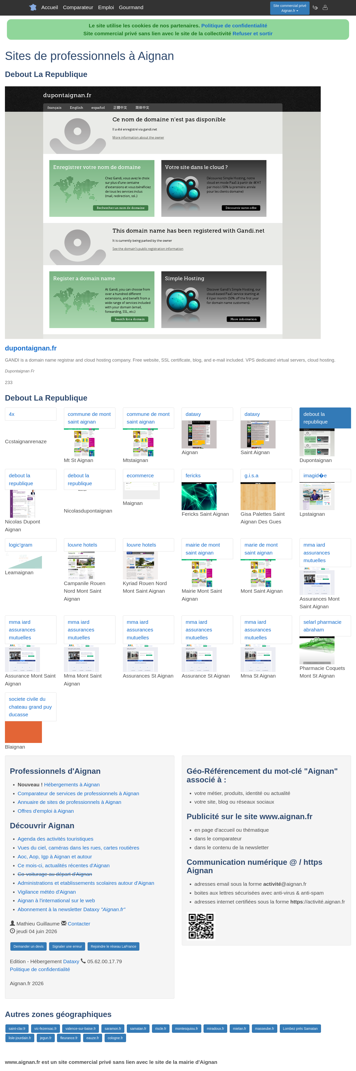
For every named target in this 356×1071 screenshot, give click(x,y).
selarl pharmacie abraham (322, 626)
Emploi (106, 7)
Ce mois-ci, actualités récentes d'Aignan (64, 865)
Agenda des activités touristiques (56, 839)
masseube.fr (264, 1029)
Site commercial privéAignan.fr (289, 8)
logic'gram (20, 545)
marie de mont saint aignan (261, 548)
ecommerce (140, 475)
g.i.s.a (251, 475)
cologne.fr (115, 1038)
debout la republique (315, 418)
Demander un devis (28, 946)
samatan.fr (138, 1029)
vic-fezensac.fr (45, 1029)
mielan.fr (239, 1029)
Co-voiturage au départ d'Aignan (55, 874)
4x (11, 414)
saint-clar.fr (17, 1029)
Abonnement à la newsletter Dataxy (71, 909)
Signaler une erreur (67, 946)
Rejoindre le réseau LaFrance (113, 946)
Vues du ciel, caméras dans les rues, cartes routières (78, 847)
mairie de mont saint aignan (203, 548)
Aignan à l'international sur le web (56, 900)
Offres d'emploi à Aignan (46, 811)
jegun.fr (46, 1038)
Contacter (79, 923)
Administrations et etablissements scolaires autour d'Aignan (86, 883)
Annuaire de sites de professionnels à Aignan (69, 802)
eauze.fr (92, 1038)
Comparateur (78, 7)
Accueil (49, 7)
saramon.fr (113, 1029)
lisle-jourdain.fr (20, 1038)
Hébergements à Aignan (72, 784)
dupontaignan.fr (31, 348)
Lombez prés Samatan (300, 1029)
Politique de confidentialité (234, 25)
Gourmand (131, 7)
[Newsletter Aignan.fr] (315, 7)
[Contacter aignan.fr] (325, 7)
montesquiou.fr (186, 1029)
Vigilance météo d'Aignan (47, 892)
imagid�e (315, 475)
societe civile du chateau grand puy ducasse (30, 706)
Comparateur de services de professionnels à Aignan (78, 793)
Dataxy (71, 961)
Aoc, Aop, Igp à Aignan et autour (55, 856)
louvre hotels (82, 545)
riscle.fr (160, 1029)
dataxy (193, 414)
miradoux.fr (215, 1029)
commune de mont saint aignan (89, 418)
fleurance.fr (68, 1038)
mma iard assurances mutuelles (316, 552)
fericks (193, 475)
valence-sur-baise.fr (80, 1029)
